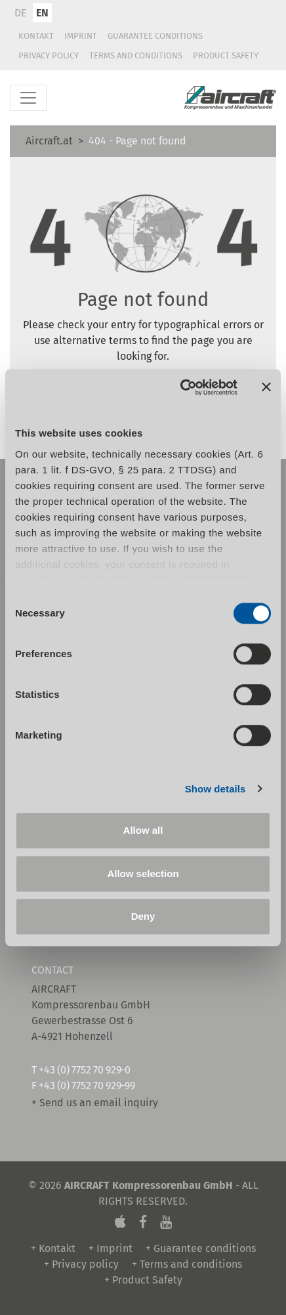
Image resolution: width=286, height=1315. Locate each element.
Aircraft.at (49, 141)
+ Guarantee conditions (201, 1248)
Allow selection (142, 873)
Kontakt (36, 36)
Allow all (143, 830)
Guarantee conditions (155, 36)
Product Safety (225, 55)
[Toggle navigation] (28, 98)
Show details (215, 788)
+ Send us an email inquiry (94, 1102)
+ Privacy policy (81, 1264)
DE (20, 13)
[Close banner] (266, 387)
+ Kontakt (53, 1248)
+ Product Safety (143, 1280)
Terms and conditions (135, 55)
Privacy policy (48, 55)
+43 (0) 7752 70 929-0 (84, 1070)
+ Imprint (111, 1248)
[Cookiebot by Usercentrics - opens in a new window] (181, 387)
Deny (143, 916)
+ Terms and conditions (187, 1264)
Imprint (80, 36)
